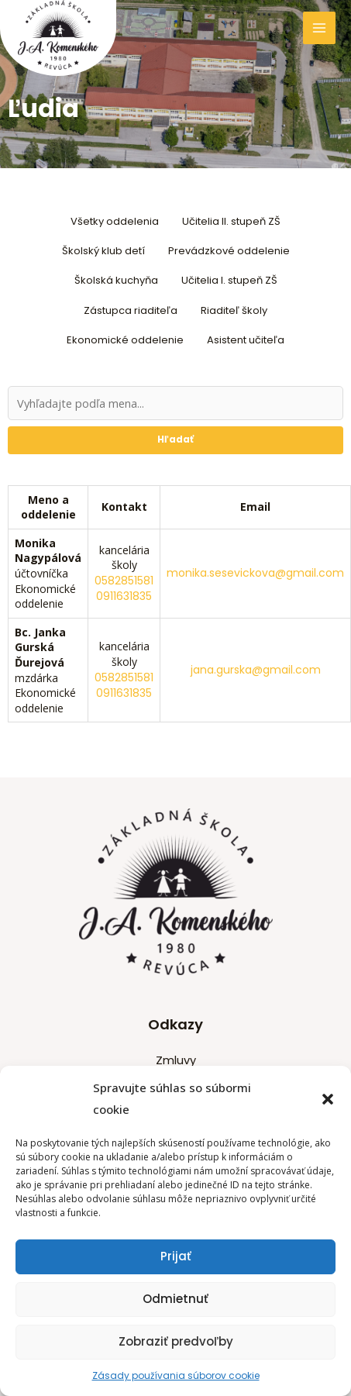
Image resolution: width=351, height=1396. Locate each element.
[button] (328, 1099)
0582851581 (124, 580)
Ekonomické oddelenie (125, 340)
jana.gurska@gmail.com (256, 669)
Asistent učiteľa (245, 340)
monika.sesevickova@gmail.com (255, 573)
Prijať (175, 1256)
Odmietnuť (175, 1299)
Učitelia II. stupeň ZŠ (231, 221)
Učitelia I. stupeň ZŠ (229, 280)
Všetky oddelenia (115, 221)
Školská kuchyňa (116, 280)
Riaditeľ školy (234, 310)
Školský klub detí (103, 250)
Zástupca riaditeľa (130, 310)
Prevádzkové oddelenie (229, 250)
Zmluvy (176, 1060)
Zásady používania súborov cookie (176, 1375)
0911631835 (124, 596)
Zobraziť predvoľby (176, 1341)
